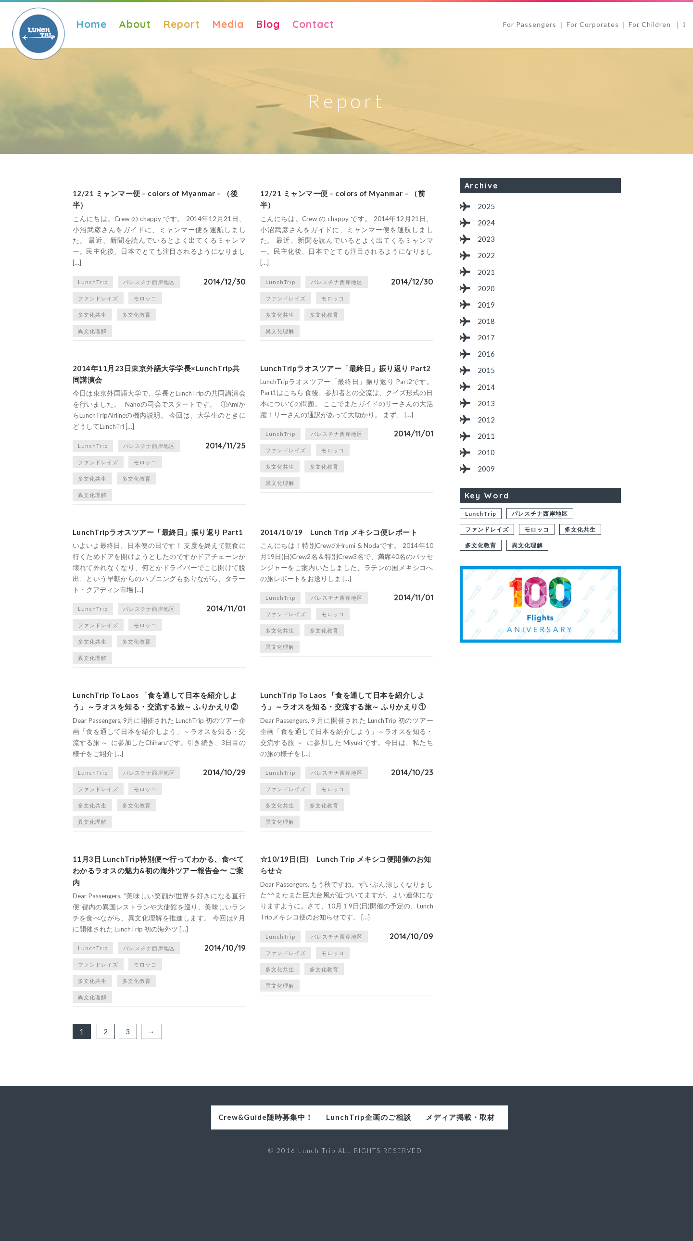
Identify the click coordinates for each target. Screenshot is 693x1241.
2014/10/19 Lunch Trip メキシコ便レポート (342, 556)
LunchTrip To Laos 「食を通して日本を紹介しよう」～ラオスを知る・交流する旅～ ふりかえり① (346, 746)
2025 (487, 206)
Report (181, 24)
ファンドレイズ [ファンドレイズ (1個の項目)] (98, 305)
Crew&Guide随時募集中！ (205, 1184)
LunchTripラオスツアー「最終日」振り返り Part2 (346, 385)
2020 (487, 294)
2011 (487, 454)
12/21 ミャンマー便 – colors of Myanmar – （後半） (143, 202)
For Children (651, 24)
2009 (487, 489)
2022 (487, 259)
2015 (487, 383)
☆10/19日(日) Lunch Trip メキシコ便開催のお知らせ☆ (346, 925)
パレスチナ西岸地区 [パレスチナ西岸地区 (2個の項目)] (149, 289)
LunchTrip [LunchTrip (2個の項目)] (93, 289)
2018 (487, 330)
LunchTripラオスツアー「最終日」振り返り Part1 (159, 556)
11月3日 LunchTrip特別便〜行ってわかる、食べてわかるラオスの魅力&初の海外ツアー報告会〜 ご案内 (159, 933)
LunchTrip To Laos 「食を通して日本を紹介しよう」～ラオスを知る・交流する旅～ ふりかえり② (159, 746)
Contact (313, 24)
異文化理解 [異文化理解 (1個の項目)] (92, 338)
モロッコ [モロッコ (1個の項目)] (145, 305)
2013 (487, 418)
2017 (487, 347)
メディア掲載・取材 (487, 1184)
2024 (487, 224)
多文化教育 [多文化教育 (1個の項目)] (136, 322)
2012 (487, 436)
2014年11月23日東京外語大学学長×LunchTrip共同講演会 (151, 385)
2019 (487, 312)
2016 (487, 365)
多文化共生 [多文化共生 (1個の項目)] (92, 322)
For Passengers (529, 24)
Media (228, 24)
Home (91, 24)
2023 (487, 242)
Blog (268, 24)
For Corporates (593, 24)
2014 (487, 401)
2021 (487, 277)
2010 (487, 471)
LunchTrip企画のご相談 (346, 1184)
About (135, 24)
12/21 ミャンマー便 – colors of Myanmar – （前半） (330, 202)
